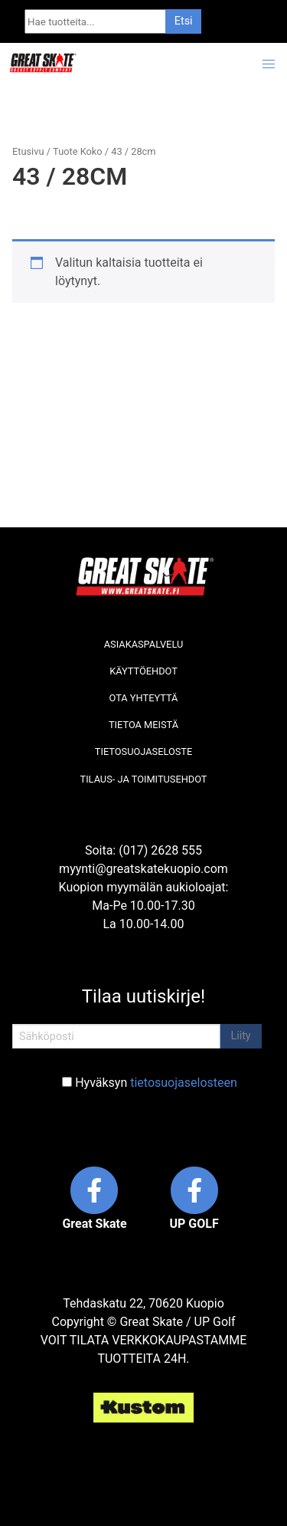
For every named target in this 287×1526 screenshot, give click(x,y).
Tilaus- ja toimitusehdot (143, 779)
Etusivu (28, 151)
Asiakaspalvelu (144, 644)
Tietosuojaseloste (143, 751)
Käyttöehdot (143, 671)
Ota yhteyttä (143, 698)
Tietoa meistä (143, 724)
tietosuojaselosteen (183, 1082)
